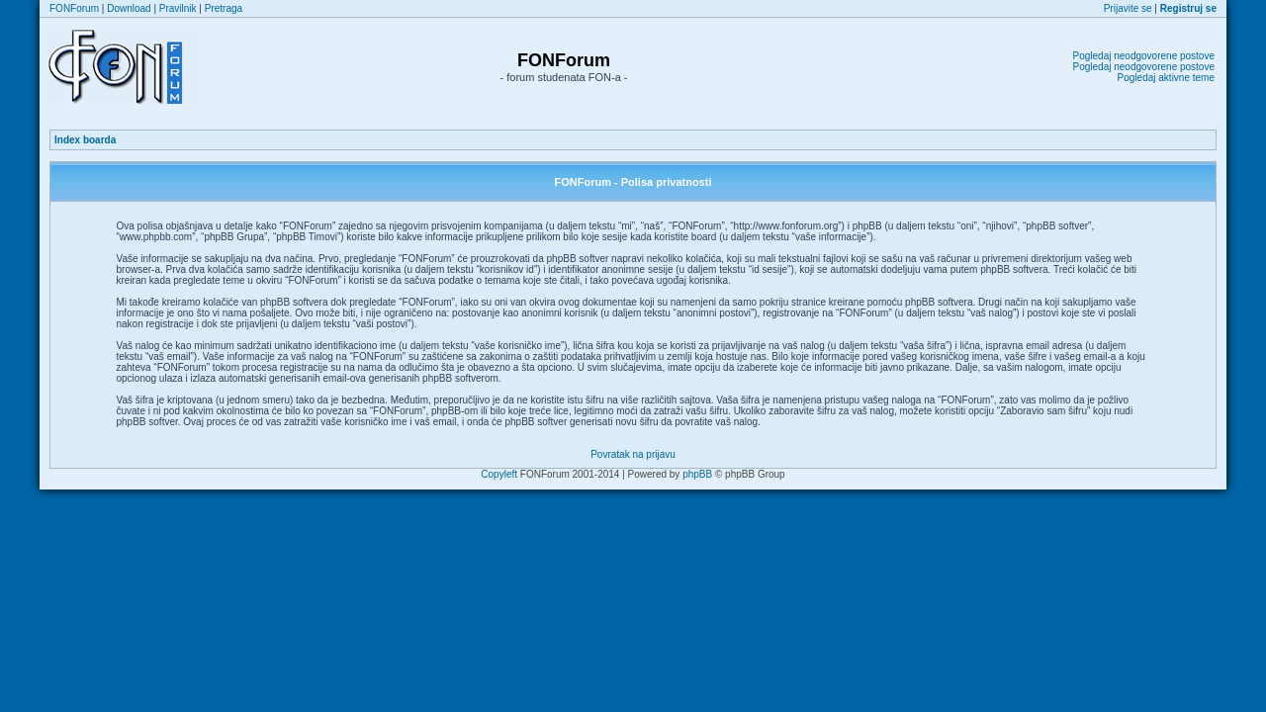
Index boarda (85, 139)
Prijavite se (1128, 8)
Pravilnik (178, 8)
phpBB (697, 474)
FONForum (74, 8)
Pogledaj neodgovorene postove (1144, 55)
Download (128, 8)
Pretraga (223, 8)
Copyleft (499, 474)
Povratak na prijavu (633, 454)
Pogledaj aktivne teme (1166, 77)
